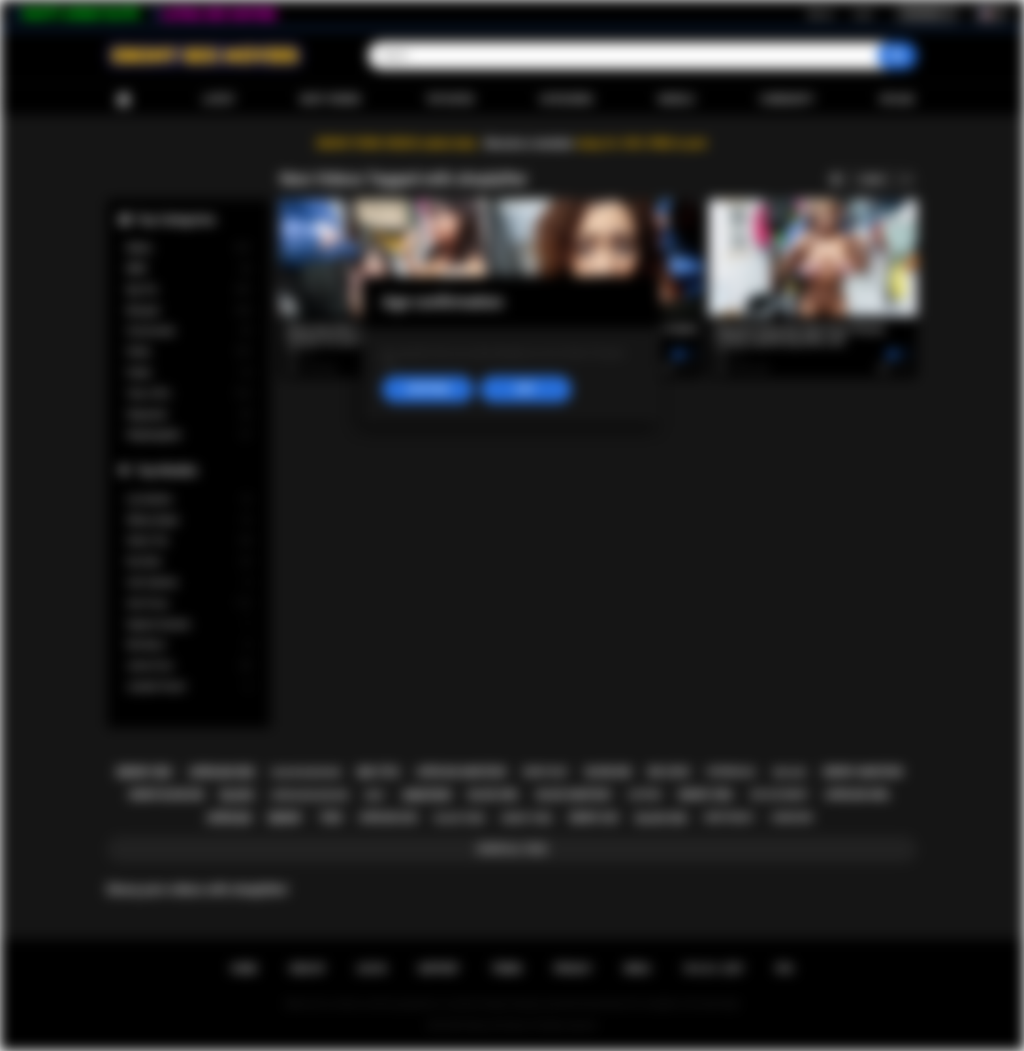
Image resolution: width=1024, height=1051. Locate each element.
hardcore (791, 817)
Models (676, 99)
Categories (566, 99)
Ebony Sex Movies (498, 1025)
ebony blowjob (166, 795)
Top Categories (176, 219)
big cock (669, 772)
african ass (388, 817)
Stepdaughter (189, 435)
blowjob (608, 772)
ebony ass (593, 817)
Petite (189, 352)
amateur (426, 795)
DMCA (637, 968)
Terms (507, 968)
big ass (790, 772)
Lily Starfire (189, 499)
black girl (493, 795)
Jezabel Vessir (189, 686)
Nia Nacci (189, 644)
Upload (897, 99)
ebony (285, 818)
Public (189, 372)
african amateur (461, 772)
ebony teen (527, 818)
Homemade (189, 331)
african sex (222, 772)
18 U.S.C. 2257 (713, 968)
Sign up (820, 13)
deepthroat (729, 817)
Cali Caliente (189, 582)
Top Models (166, 470)
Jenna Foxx (189, 665)
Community (787, 99)
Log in (863, 13)
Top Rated (449, 99)
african (229, 818)
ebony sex (144, 772)
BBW (189, 269)
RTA (784, 968)
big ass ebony (779, 794)
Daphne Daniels (189, 624)
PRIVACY (573, 968)
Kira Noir (189, 561)
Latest (218, 99)
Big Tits (189, 289)
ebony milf (545, 771)
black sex (661, 818)
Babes (189, 248)
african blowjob (309, 795)
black (237, 795)
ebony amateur (863, 772)
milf (375, 795)
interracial (731, 771)
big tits (378, 772)
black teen (460, 818)
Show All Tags (512, 849)
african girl (857, 795)
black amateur (574, 795)
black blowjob (306, 772)
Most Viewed (330, 99)
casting (644, 794)
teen (330, 817)
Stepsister (189, 414)
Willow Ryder (189, 520)
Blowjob (189, 310)
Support (439, 968)
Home (123, 99)
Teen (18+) (189, 393)
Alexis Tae (189, 540)
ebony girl (706, 795)
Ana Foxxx (189, 603)
